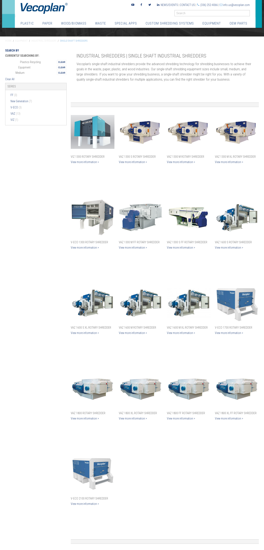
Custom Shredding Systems (170, 23)
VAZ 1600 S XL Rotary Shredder (91, 327)
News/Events (169, 5)
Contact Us (187, 5)
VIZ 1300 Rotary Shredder (88, 156)
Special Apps (126, 23)
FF (14, 95)
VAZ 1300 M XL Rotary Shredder (235, 156)
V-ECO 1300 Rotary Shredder (89, 242)
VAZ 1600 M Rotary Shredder (137, 327)
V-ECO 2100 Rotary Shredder (89, 498)
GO (248, 14)
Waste (100, 23)
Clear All (9, 79)
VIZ (14, 119)
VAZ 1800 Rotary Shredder (88, 413)
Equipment (212, 23)
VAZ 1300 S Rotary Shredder (137, 156)
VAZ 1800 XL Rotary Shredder (138, 413)
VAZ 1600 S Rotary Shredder (233, 242)
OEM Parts (238, 23)
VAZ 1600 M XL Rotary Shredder (187, 327)
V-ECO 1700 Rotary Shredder (233, 327)
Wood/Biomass (73, 23)
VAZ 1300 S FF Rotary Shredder (187, 242)
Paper (47, 23)
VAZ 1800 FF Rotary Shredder (186, 413)
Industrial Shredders (43, 40)
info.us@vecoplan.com (236, 5)
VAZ (15, 113)
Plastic (27, 23)
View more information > (85, 162)
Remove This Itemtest (61, 62)
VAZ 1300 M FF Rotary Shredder (139, 242)
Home (8, 40)
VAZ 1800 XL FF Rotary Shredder (236, 413)
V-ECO (16, 107)
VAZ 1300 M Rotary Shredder (185, 156)
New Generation (21, 101)
